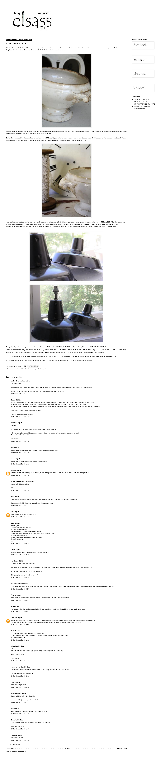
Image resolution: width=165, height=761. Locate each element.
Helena (13, 735)
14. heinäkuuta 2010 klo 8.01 (20, 600)
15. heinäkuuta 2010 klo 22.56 (20, 740)
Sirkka (13, 400)
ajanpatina (16, 369)
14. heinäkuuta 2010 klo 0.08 (20, 577)
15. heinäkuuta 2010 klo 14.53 (20, 729)
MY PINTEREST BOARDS (142, 102)
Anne (12, 595)
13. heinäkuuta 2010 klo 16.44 (20, 517)
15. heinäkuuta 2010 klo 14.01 (20, 714)
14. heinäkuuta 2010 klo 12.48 (20, 661)
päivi (12, 523)
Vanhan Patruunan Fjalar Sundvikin (22, 140)
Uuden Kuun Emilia (17, 381)
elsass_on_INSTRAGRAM (142, 106)
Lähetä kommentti (14, 744)
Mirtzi (13, 470)
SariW (13, 631)
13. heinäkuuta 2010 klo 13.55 (20, 475)
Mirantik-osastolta (77, 224)
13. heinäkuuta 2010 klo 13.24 (20, 464)
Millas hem (14, 646)
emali (37, 369)
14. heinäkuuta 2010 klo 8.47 (20, 611)
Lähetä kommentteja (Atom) (18, 751)
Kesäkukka (14, 561)
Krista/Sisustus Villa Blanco (20, 481)
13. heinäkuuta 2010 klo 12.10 (20, 394)
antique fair (32, 369)
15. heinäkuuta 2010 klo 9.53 (20, 687)
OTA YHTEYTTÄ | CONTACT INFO (144, 104)
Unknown (14, 618)
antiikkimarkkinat (24, 369)
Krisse (13, 459)
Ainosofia (14, 423)
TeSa (12, 496)
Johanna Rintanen (17, 584)
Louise (13, 549)
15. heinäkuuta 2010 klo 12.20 (20, 702)
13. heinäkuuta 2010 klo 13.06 (20, 453)
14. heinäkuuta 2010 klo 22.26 (20, 676)
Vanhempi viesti (122, 748)
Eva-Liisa (14, 720)
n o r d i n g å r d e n (17, 667)
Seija (12, 512)
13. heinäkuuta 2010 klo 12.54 (20, 441)
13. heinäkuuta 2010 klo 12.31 (20, 416)
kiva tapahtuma (44, 369)
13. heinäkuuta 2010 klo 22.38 (20, 543)
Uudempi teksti (10, 748)
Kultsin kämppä (16, 693)
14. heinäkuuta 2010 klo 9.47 (20, 625)
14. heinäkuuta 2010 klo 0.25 (20, 589)
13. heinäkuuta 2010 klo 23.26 (20, 555)
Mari (12, 447)
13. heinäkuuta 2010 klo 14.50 (20, 490)
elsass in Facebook (139, 109)
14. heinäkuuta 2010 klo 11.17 (20, 640)
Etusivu (66, 748)
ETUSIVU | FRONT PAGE (142, 99)
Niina (12, 682)
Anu (12, 606)
